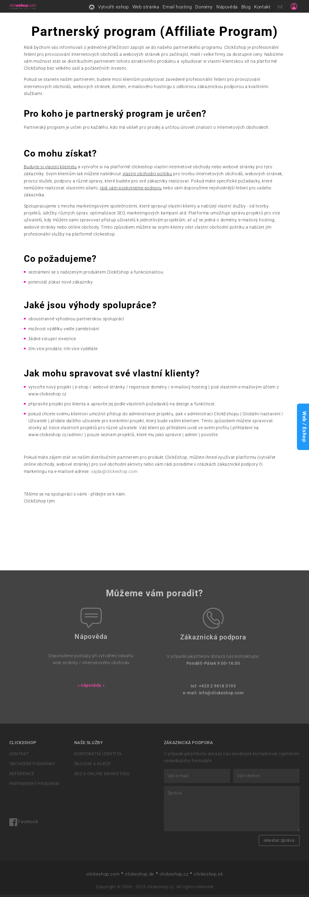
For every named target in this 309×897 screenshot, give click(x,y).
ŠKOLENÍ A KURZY (92, 766)
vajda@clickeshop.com (114, 474)
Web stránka (145, 8)
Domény (204, 8)
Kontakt (262, 8)
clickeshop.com (103, 876)
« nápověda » (91, 687)
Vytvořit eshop (113, 8)
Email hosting (177, 8)
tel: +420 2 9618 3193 (213, 688)
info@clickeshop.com (221, 695)
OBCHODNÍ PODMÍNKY (32, 766)
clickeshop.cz (174, 876)
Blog (245, 8)
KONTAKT (19, 756)
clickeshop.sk (208, 876)
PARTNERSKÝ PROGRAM (34, 786)
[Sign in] (294, 7)
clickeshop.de (139, 876)
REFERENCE (21, 776)
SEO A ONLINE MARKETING (101, 776)
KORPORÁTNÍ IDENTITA (98, 756)
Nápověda (227, 8)
